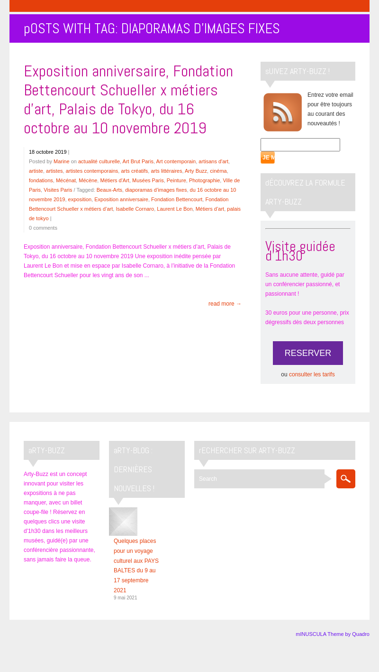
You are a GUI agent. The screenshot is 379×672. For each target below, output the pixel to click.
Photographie (204, 180)
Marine (62, 161)
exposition (80, 199)
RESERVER (308, 353)
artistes (54, 171)
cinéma (218, 171)
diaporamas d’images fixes (156, 190)
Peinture (176, 180)
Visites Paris (58, 190)
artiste (36, 171)
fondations (41, 180)
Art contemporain (176, 161)
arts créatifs (134, 171)
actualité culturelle (99, 161)
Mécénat (66, 180)
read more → (225, 303)
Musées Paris (148, 180)
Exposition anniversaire (121, 199)
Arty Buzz (196, 171)
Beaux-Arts (109, 190)
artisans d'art (213, 161)
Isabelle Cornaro (135, 209)
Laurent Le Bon (174, 209)
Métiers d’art (210, 209)
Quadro (361, 634)
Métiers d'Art (114, 180)
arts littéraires (166, 171)
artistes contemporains (92, 171)
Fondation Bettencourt (176, 199)
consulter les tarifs (312, 374)
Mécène (88, 180)
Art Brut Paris (138, 161)
